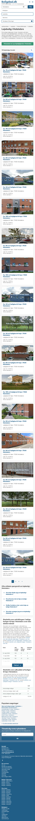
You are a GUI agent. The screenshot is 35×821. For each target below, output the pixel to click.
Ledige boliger (5, 26)
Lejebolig (13, 26)
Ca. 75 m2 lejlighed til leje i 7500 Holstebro (14, 71)
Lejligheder (5, 814)
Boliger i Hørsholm (6, 801)
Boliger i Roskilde (6, 797)
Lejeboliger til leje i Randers (9, 719)
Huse (3, 813)
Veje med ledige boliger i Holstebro (11, 706)
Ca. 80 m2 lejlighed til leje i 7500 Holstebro (14, 100)
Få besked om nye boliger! (29, 2)
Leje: (4, 76)
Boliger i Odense (6, 784)
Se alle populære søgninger (10, 723)
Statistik (4, 773)
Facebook (2, 760)
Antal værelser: (7, 77)
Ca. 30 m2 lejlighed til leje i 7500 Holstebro (14, 188)
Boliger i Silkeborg (7, 794)
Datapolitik (4, 770)
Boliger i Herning (6, 799)
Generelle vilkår (6, 769)
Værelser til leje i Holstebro (9, 718)
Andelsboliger (5, 811)
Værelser (4, 815)
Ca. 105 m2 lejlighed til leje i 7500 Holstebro (15, 393)
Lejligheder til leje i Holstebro (9, 713)
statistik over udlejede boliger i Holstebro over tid (17, 680)
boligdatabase (20, 3)
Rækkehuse (5, 817)
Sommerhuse (5, 818)
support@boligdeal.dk (8, 752)
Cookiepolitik (5, 772)
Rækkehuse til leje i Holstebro (10, 716)
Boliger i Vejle (5, 795)
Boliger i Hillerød (6, 798)
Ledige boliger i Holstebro (9, 712)
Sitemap (4, 775)
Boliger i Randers (6, 791)
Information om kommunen (9, 707)
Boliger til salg (5, 808)
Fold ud (16, 665)
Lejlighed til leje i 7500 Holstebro (13, 74)
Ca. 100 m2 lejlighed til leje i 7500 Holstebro (15, 217)
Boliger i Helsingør (6, 802)
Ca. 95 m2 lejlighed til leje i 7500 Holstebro (14, 246)
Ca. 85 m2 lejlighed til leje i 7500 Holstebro (14, 158)
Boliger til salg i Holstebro (9, 710)
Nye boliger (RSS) (6, 776)
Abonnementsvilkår (7, 768)
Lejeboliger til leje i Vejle (8, 720)
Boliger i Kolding (6, 792)
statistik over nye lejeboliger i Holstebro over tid (15, 679)
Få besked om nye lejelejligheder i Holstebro (17, 43)
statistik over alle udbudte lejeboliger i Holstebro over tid (16, 638)
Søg (30, 6)
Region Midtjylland (21, 26)
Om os (3, 765)
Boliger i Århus (6, 782)
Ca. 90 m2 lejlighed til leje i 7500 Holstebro (14, 422)
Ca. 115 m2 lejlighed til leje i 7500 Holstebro (14, 129)
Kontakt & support (6, 766)
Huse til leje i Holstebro (8, 715)
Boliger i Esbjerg (6, 789)
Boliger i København (7, 781)
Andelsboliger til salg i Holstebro (10, 709)
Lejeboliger (5, 810)
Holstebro (30, 26)
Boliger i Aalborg (6, 785)
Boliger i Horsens (6, 804)
